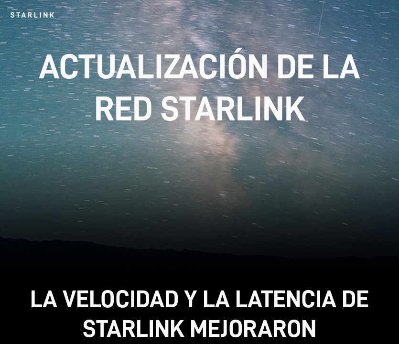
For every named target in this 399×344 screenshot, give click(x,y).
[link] (32, 15)
